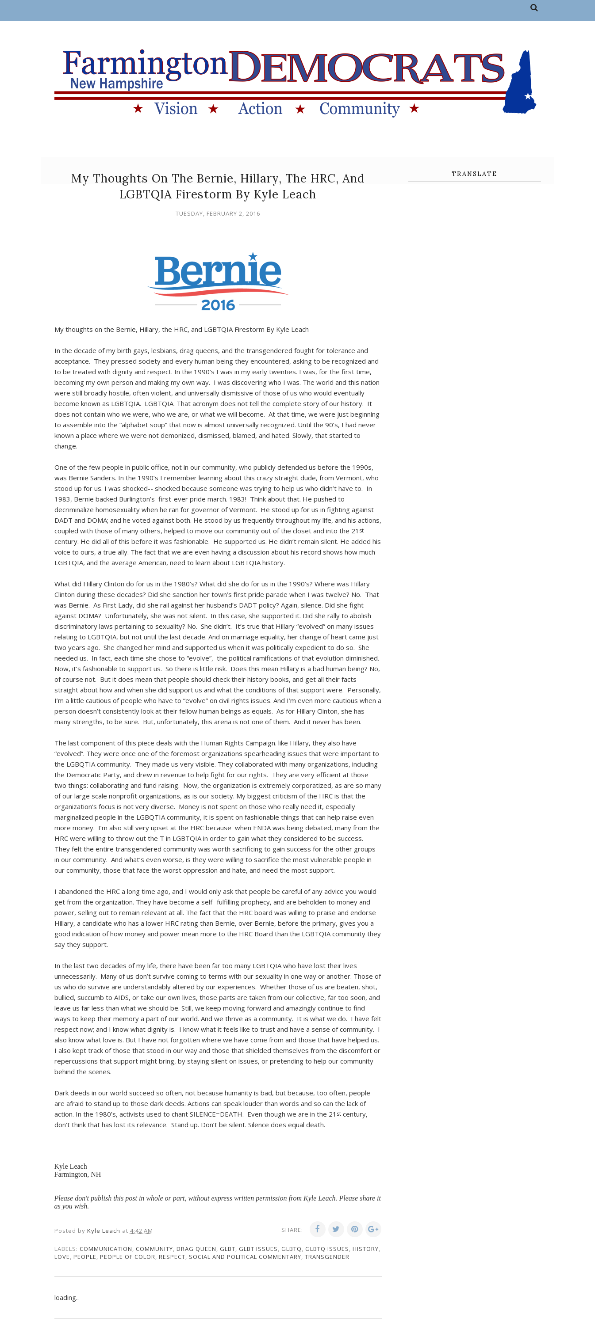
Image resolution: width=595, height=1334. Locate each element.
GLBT (227, 1249)
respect (172, 1257)
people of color (127, 1257)
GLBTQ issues (327, 1249)
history (366, 1249)
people (84, 1257)
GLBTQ (291, 1249)
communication (106, 1249)
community (154, 1249)
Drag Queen (196, 1249)
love (62, 1257)
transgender (327, 1257)
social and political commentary (245, 1257)
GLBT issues (258, 1249)
